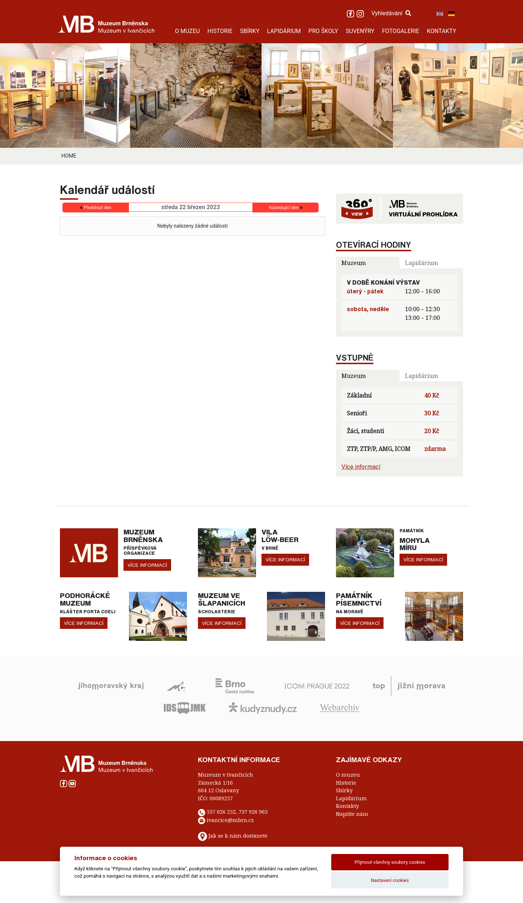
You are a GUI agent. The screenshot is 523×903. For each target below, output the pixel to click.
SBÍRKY (249, 31)
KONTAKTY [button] (441, 31)
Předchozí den (98, 207)
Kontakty (347, 805)
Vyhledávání (391, 13)
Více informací (360, 466)
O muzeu (348, 774)
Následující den (284, 207)
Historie (346, 782)
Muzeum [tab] (353, 263)
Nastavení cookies (390, 880)
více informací (147, 565)
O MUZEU (187, 31)
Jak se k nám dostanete (238, 836)
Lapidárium (351, 798)
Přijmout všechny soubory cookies (389, 862)
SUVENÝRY (360, 31)
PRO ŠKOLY (323, 31)
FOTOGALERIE (400, 31)
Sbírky (344, 790)
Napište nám (352, 813)
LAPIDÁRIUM (284, 31)
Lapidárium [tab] (421, 263)
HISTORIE (219, 31)
